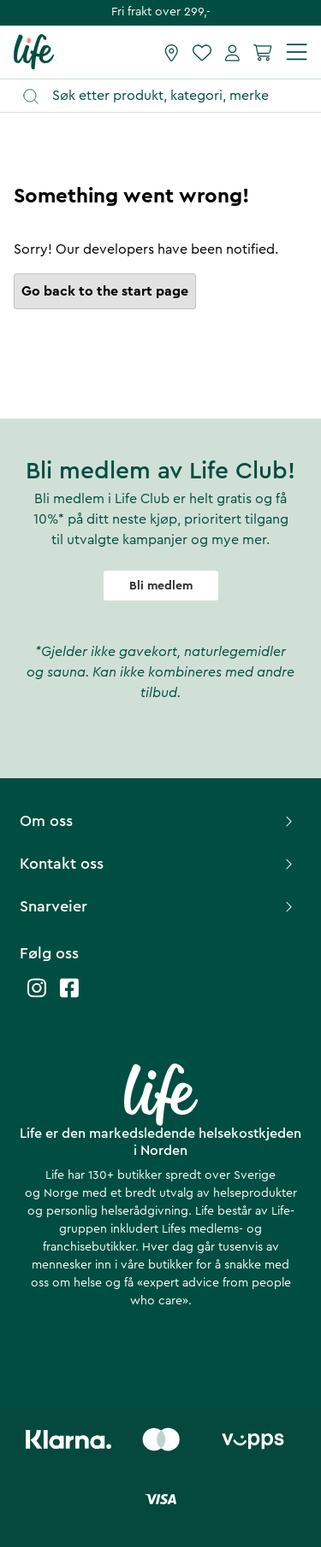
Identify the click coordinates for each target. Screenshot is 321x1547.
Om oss (158, 821)
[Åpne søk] (168, 96)
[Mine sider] (232, 52)
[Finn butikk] (171, 52)
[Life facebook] (69, 996)
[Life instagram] (36, 996)
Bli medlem (161, 586)
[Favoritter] (202, 52)
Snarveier (158, 906)
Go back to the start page (104, 291)
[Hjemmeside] (34, 51)
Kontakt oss (158, 863)
